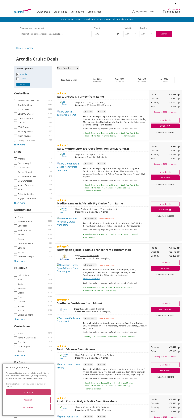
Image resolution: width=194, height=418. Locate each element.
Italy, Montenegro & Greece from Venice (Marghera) (93, 148)
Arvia (73, 255)
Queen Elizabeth (79, 309)
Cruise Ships (94, 11)
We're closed (174, 9)
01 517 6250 (173, 11)
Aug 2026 (97, 80)
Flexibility (128, 28)
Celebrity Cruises (96, 355)
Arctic (30, 47)
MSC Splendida (78, 407)
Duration (144, 28)
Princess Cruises (98, 209)
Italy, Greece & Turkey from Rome (80, 96)
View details (165, 120)
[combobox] (55, 34)
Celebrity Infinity (79, 355)
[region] (28, 389)
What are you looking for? (32, 28)
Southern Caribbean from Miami (79, 303)
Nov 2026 (164, 80)
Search (164, 34)
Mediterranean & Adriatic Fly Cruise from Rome (90, 203)
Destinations (77, 11)
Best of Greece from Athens (76, 349)
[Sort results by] (68, 68)
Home (19, 47)
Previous (84, 81)
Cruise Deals (43, 11)
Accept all (28, 392)
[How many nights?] (146, 34)
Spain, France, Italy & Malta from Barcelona (87, 401)
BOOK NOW (165, 126)
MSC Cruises (89, 102)
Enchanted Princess (80, 209)
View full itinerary (91, 278)
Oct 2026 (141, 80)
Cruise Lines (60, 11)
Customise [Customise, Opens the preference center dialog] (28, 407)
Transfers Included (127, 136)
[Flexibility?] (130, 34)
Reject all (28, 400)
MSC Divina (76, 102)
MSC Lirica (76, 154)
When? (97, 28)
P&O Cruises (83, 255)
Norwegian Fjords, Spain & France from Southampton (94, 250)
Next (176, 81)
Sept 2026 (119, 80)
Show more (19, 144)
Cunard (91, 309)
